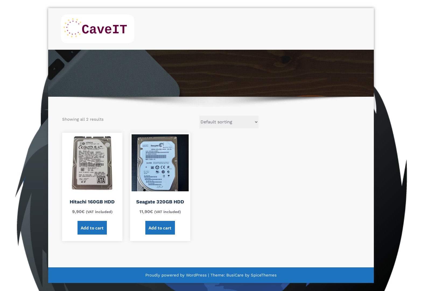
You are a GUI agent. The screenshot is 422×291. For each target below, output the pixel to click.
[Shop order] (229, 122)
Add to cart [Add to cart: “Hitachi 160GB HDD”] (92, 228)
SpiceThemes (263, 275)
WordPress (196, 275)
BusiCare (235, 275)
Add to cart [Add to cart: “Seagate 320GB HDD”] (160, 228)
